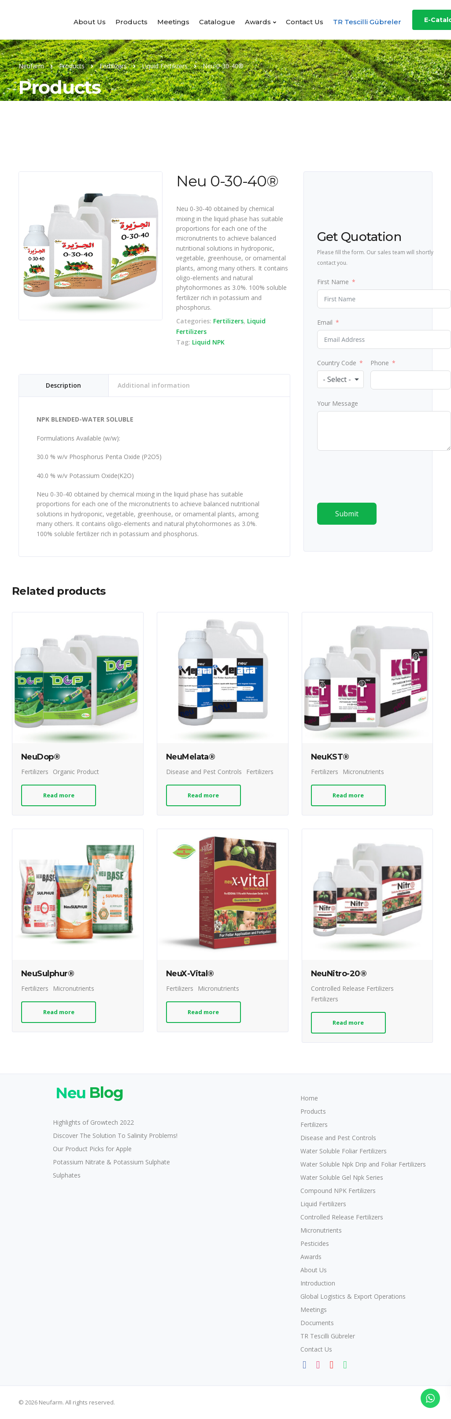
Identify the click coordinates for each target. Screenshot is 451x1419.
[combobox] (340, 379)
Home (309, 1098)
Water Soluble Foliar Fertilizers (343, 1151)
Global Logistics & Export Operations (353, 1296)
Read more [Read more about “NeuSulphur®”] (58, 1012)
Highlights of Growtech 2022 (93, 1122)
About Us (90, 22)
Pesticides (314, 1243)
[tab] (64, 385)
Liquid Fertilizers (323, 1204)
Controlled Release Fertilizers (352, 988)
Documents (317, 1323)
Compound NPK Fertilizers (338, 1190)
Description (63, 385)
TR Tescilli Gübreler (367, 22)
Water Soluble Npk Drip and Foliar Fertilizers (363, 1164)
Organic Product (76, 771)
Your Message (337, 403)
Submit (347, 514)
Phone (379, 363)
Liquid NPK (208, 342)
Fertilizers (228, 321)
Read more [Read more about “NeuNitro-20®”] (348, 1022)
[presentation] (384, 476)
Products (131, 22)
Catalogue (217, 22)
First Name (333, 282)
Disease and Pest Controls (204, 771)
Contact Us (304, 22)
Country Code (336, 363)
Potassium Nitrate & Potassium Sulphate (111, 1162)
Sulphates (67, 1175)
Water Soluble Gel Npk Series (341, 1177)
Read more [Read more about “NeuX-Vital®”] (203, 1012)
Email (325, 322)
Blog (88, 1093)
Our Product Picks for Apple (92, 1149)
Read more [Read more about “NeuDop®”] (58, 795)
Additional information (154, 385)
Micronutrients (363, 771)
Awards (258, 22)
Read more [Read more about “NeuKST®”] (348, 795)
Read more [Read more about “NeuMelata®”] (203, 795)
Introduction (317, 1283)
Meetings (173, 22)
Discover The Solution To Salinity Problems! (115, 1135)
